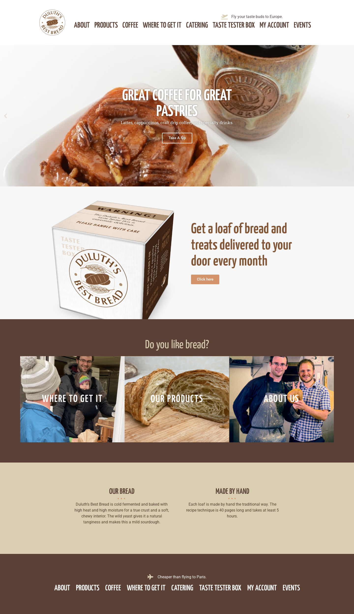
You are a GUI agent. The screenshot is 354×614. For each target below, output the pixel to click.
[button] (5, 116)
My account (274, 25)
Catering (197, 25)
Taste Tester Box (234, 25)
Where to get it (162, 25)
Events (302, 25)
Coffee (130, 25)
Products (106, 25)
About (82, 25)
